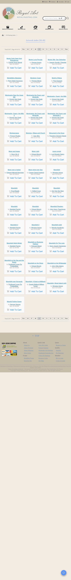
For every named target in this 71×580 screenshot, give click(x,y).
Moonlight (57, 278)
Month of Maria (57, 108)
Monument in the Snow (56, 210)
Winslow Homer (58, 280)
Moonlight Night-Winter (14, 414)
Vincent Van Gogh (15, 146)
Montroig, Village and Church (35, 210)
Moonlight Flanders (56, 343)
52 (50, 49)
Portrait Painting (43, 555)
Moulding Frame (29, 566)
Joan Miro (36, 213)
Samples (58, 558)
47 (31, 49)
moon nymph (57, 246)
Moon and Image (14, 246)
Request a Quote (61, 553)
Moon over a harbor (14, 278)
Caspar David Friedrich (36, 280)
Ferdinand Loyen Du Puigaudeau (15, 448)
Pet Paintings (60, 560)
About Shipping (28, 558)
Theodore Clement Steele (57, 213)
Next (66, 49)
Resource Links (43, 566)
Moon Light (35, 246)
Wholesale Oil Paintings (46, 558)
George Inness (36, 75)
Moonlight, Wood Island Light (56, 480)
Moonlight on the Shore (35, 446)
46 (28, 49)
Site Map (41, 568)
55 (62, 49)
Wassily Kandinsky (58, 381)
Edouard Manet (36, 417)
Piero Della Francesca (15, 111)
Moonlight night (57, 378)
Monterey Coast (35, 108)
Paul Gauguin (57, 111)
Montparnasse (14, 210)
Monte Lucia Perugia (35, 73)
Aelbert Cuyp (36, 311)
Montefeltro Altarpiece (14, 108)
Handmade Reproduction (46, 560)
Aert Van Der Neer (58, 311)
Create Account (60, 568)
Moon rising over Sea (35, 278)
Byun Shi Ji (15, 248)
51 (47, 49)
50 (43, 49)
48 (35, 49)
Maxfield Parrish (15, 346)
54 (58, 49)
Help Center (27, 560)
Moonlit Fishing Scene (14, 509)
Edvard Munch (36, 248)
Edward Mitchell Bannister (15, 280)
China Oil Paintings (44, 563)
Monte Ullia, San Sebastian (57, 73)
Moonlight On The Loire (57, 414)
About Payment (28, 555)
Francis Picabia (15, 213)
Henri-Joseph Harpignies (58, 417)
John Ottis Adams (58, 449)
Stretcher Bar (28, 568)
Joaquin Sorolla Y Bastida (57, 75)
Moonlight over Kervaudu (14, 478)
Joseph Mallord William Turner (36, 482)
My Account (59, 566)
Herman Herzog (15, 512)
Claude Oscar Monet (15, 75)
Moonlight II (14, 378)
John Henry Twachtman (58, 346)
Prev (23, 49)
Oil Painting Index (11, 35)
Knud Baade (15, 311)
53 (54, 49)
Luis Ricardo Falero (57, 248)
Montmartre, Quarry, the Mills (56, 143)
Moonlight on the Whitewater (56, 446)
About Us (27, 553)
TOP (35, 543)
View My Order (43, 553)
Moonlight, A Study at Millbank (35, 478)
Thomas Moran (37, 111)
